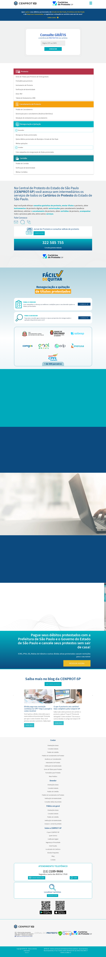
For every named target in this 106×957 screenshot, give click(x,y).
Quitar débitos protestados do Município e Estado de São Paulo (37, 139)
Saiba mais (29, 725)
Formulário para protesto (24, 81)
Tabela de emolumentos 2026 (23, 936)
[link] (53, 15)
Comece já (84, 304)
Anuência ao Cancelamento (53, 759)
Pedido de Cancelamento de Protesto (53, 756)
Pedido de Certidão (22, 163)
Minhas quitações (22, 143)
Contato (53, 860)
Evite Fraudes (53, 846)
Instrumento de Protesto (24, 85)
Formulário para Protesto (53, 773)
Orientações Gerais (53, 745)
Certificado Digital (53, 839)
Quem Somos (53, 836)
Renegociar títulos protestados (26, 135)
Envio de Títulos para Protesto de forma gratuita (32, 77)
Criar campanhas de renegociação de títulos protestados (35, 152)
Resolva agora (78, 663)
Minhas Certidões (22, 172)
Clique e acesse (40, 233)
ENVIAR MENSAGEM (36, 878)
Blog (53, 856)
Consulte (84, 318)
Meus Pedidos (53, 776)
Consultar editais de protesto (53, 802)
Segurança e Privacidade (53, 842)
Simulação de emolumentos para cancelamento (31, 118)
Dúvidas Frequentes (53, 853)
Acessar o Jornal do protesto (53, 824)
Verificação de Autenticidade (25, 89)
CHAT (74, 878)
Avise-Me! (19, 94)
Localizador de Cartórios (53, 849)
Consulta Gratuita (53, 749)
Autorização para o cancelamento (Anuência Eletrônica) (34, 114)
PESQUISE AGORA (52, 895)
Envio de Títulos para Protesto (53, 769)
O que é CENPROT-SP (53, 832)
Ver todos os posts (53, 684)
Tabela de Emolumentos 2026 (25, 98)
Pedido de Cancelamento (24, 109)
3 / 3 (27, 952)
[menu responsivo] (90, 3)
